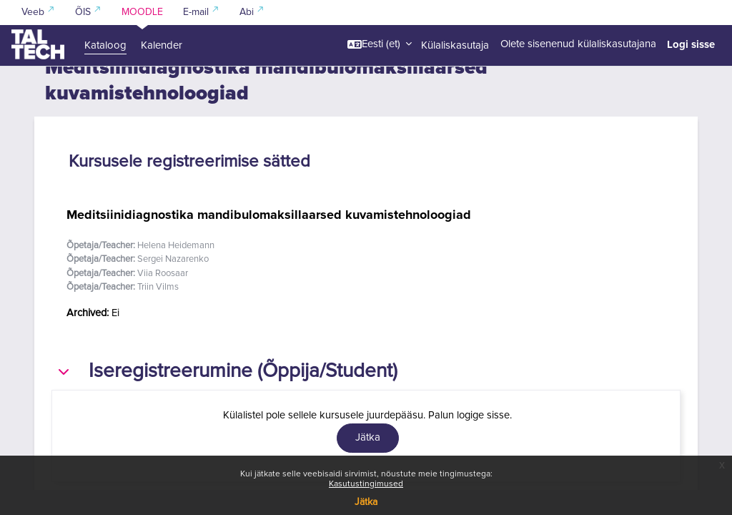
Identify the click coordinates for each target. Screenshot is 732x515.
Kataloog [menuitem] (105, 45)
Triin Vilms (158, 313)
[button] (379, 44)
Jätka (366, 502)
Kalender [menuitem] (161, 45)
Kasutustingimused (366, 484)
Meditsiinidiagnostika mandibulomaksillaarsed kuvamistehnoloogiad (268, 239)
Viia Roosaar (162, 298)
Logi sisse (691, 44)
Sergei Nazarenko (173, 285)
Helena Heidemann (175, 270)
